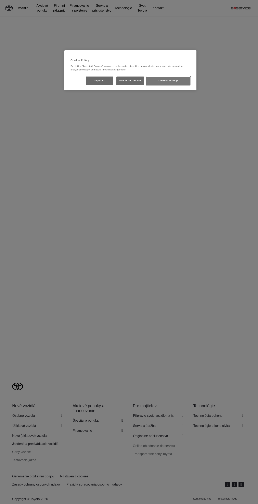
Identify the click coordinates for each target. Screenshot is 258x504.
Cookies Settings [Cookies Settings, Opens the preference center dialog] (168, 80)
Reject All (99, 80)
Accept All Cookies (130, 80)
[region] (130, 70)
